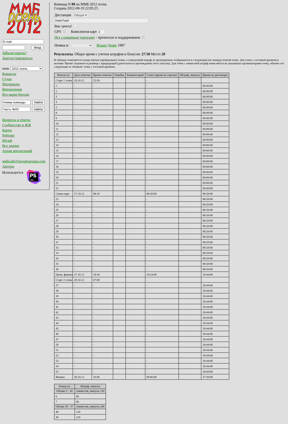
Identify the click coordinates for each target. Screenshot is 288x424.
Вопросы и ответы (16, 120)
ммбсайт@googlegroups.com (23, 161)
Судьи (6, 79)
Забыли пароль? (14, 53)
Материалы (11, 84)
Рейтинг (8, 135)
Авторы (8, 166)
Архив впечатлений (17, 151)
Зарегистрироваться (17, 58)
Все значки (10, 146)
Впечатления (12, 89)
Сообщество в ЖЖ (16, 125)
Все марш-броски (15, 94)
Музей (7, 140)
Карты (7, 130)
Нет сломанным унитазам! (74, 37)
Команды (9, 74)
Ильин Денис (107, 45)
